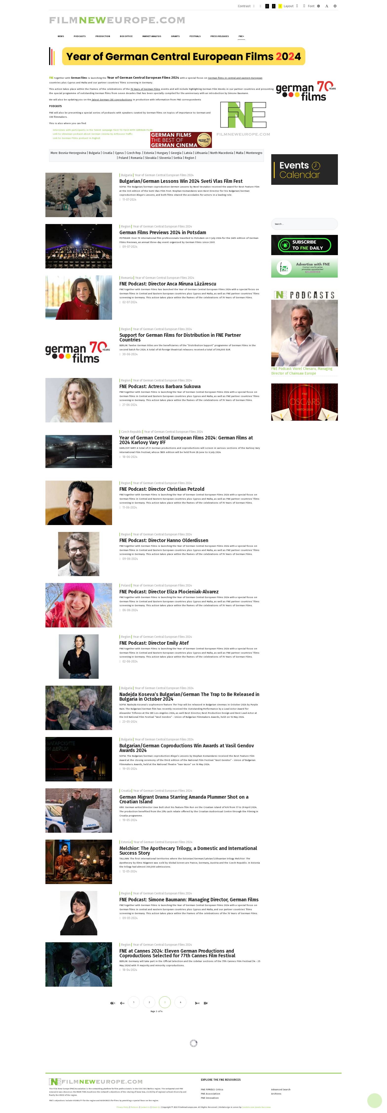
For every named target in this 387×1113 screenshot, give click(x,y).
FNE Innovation (210, 1097)
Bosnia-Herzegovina (72, 153)
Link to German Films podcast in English (76, 138)
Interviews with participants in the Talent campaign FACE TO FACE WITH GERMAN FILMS (103, 130)
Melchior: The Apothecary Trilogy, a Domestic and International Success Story (188, 850)
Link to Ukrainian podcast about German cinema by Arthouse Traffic (93, 133)
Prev (121, 1003)
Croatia (107, 153)
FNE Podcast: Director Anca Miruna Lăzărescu (167, 284)
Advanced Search (280, 1089)
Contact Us (145, 1107)
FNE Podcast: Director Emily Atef (154, 643)
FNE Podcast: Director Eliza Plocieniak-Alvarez (169, 591)
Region (189, 158)
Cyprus (119, 153)
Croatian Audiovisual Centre (215, 811)
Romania (136, 158)
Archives (276, 1093)
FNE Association (210, 1093)
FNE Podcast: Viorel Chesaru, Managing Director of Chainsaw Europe (301, 371)
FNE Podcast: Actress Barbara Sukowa (160, 386)
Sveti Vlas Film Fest (160, 190)
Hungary (162, 153)
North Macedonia (221, 153)
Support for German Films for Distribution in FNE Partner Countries (180, 337)
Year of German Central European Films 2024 (164, 175)
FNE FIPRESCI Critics (212, 1089)
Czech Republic (131, 432)
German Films (240, 345)
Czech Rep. (134, 153)
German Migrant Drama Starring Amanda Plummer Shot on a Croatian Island (184, 799)
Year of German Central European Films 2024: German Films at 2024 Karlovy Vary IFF (186, 440)
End (205, 1003)
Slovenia (165, 158)
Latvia (188, 153)
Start (111, 1003)
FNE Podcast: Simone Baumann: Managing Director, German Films (189, 899)
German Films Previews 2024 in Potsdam (162, 232)
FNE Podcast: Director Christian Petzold (161, 489)
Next (195, 1003)
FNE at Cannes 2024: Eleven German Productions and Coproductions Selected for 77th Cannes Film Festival (177, 953)
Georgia (176, 153)
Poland (123, 158)
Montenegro (254, 153)
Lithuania (201, 153)
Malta (239, 153)
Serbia (178, 158)
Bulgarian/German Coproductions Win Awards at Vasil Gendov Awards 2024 (186, 748)
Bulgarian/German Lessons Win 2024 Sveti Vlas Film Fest (181, 181)
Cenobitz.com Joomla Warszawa (256, 1107)
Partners (135, 1107)
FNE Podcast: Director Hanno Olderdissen (163, 540)
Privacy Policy (122, 1107)
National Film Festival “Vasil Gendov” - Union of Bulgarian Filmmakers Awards (174, 717)
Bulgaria (94, 153)
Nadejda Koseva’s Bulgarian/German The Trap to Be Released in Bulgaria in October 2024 (189, 696)
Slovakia (150, 158)
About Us (156, 1107)
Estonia (149, 153)
